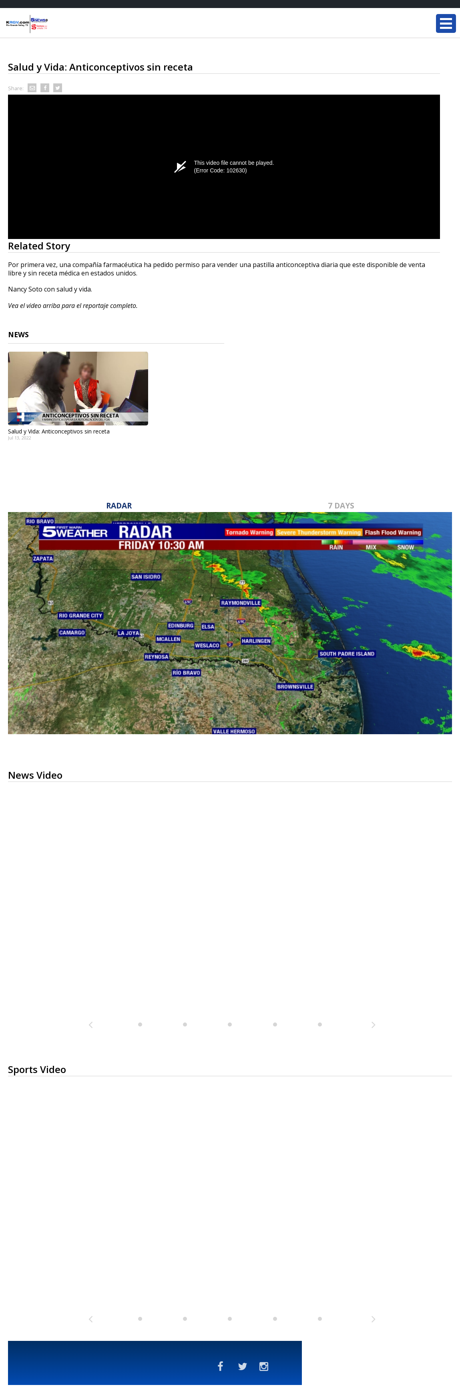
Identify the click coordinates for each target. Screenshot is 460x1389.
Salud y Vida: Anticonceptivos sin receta (59, 431)
